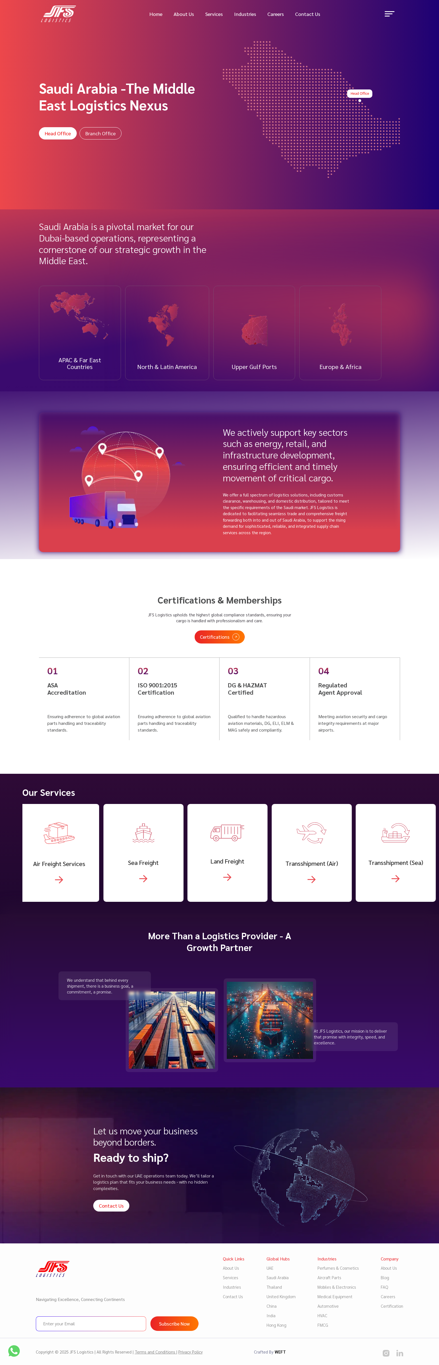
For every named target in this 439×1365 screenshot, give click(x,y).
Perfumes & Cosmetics (338, 1268)
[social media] (386, 1353)
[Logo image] (58, 13)
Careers (275, 14)
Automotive (328, 1306)
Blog (385, 1277)
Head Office (58, 133)
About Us (184, 14)
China (272, 1306)
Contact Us (307, 14)
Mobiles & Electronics (336, 1287)
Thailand (274, 1287)
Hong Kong (276, 1325)
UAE (270, 1268)
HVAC (322, 1315)
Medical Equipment (334, 1296)
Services (214, 14)
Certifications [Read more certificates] (219, 664)
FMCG (322, 1325)
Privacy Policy (190, 1351)
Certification (392, 1306)
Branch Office (100, 133)
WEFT (280, 1351)
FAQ (384, 1287)
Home (156, 14)
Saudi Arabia (278, 1277)
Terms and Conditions (155, 1351)
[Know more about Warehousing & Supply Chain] (62, 907)
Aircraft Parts (329, 1277)
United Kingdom (281, 1296)
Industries (245, 14)
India (271, 1315)
